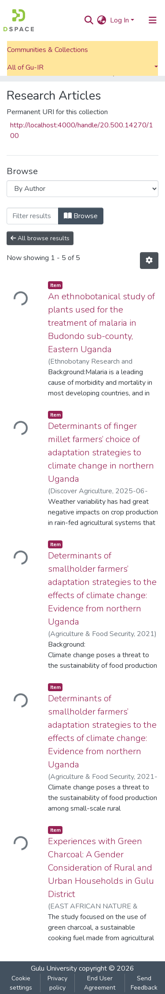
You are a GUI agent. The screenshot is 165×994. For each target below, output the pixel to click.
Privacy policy (57, 983)
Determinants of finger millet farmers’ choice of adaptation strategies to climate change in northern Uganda (101, 452)
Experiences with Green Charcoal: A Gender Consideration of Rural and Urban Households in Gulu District (101, 867)
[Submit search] (89, 20)
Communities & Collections (47, 50)
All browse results (40, 238)
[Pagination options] (149, 260)
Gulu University (54, 968)
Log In (119, 20)
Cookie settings (21, 983)
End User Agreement (99, 983)
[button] (101, 20)
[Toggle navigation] (152, 20)
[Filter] (33, 216)
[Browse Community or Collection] (82, 188)
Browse (81, 216)
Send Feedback (144, 983)
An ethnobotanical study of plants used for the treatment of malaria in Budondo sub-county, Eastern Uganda (101, 322)
